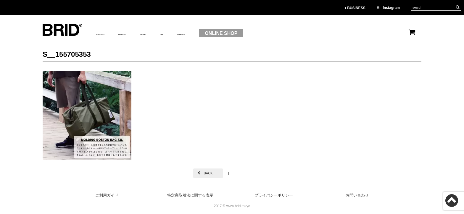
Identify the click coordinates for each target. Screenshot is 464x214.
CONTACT (232, 33)
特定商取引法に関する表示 (190, 195)
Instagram (388, 8)
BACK (208, 173)
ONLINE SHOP (278, 33)
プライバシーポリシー (273, 195)
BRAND (176, 33)
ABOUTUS (108, 33)
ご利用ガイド (106, 195)
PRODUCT (143, 33)
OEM (202, 33)
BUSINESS (354, 8)
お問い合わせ (357, 195)
